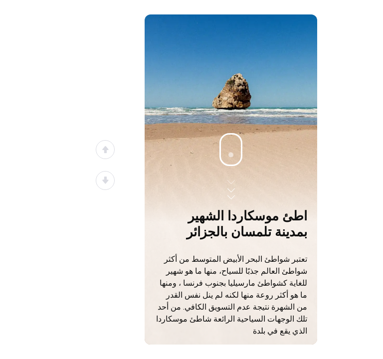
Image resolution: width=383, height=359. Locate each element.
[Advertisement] (231, 138)
